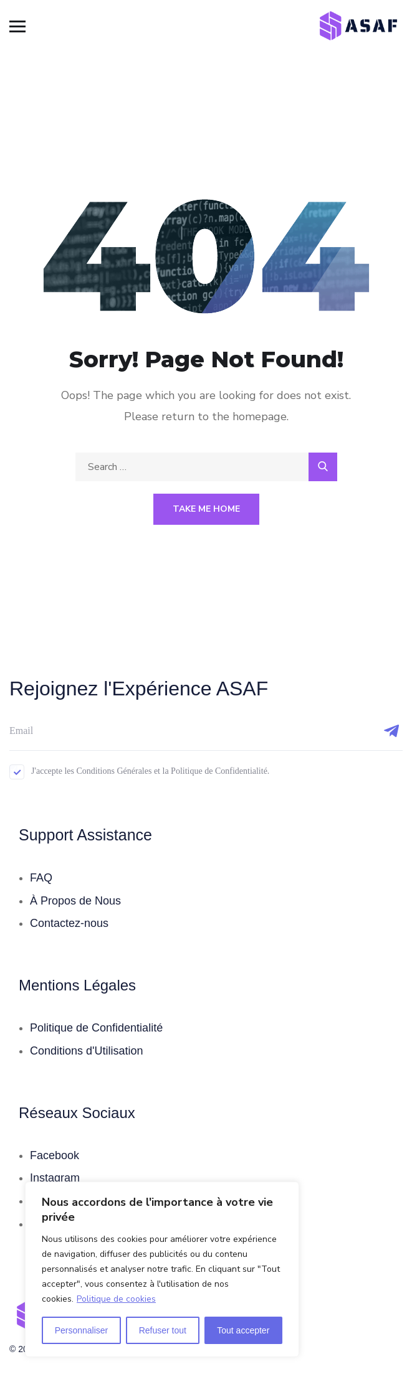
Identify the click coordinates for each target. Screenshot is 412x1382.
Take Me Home (206, 509)
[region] (162, 1269)
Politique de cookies (116, 1299)
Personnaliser (81, 1330)
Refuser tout (162, 1330)
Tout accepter (243, 1330)
